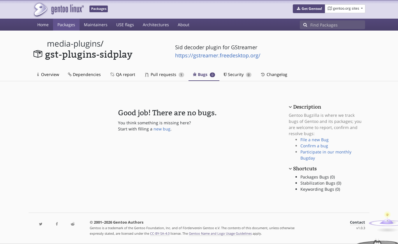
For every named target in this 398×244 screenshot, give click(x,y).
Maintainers (96, 24)
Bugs (204, 74)
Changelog (273, 74)
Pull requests (164, 74)
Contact (357, 222)
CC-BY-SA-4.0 (160, 233)
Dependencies (84, 74)
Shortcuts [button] (305, 168)
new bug (162, 129)
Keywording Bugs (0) (320, 189)
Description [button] (307, 107)
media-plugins (74, 43)
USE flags (125, 24)
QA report (122, 74)
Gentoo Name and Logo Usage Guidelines (220, 233)
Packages (66, 24)
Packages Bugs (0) (317, 177)
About (183, 24)
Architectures (156, 24)
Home (43, 24)
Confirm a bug (314, 145)
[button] (309, 8)
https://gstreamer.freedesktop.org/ (217, 55)
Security (237, 74)
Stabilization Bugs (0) (320, 183)
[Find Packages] (337, 24)
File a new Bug (314, 139)
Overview (48, 74)
